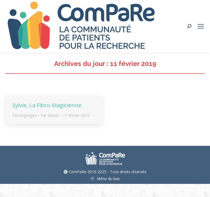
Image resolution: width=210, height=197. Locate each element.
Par (50, 115)
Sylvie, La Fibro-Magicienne (46, 105)
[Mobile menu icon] (201, 26)
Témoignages (24, 115)
